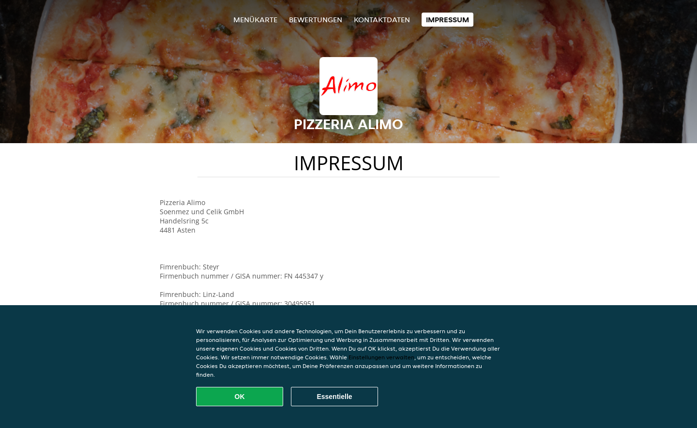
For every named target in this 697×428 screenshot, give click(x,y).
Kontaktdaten (382, 20)
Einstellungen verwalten (381, 357)
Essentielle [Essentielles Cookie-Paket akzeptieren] (334, 396)
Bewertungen (315, 20)
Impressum (447, 20)
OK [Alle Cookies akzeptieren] (240, 396)
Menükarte (255, 20)
